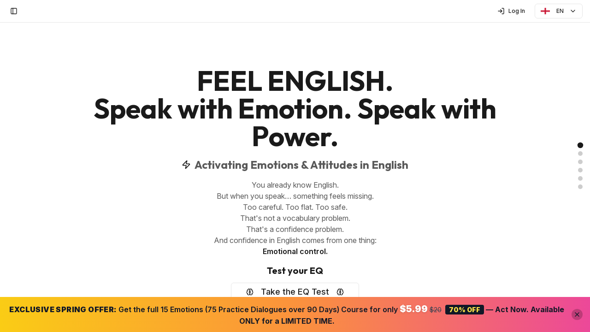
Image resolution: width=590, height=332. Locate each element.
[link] (581, 145)
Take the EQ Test (295, 291)
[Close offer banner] (577, 314)
